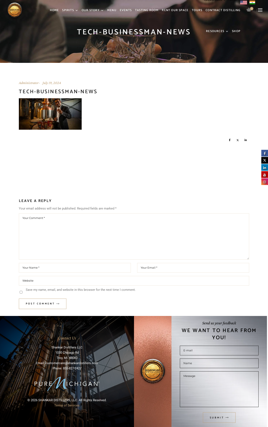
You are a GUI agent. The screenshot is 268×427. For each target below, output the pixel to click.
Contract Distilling (223, 10)
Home (54, 10)
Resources (217, 31)
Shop (236, 31)
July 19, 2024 (52, 83)
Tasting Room (146, 10)
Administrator (29, 83)
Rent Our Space (175, 10)
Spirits (70, 10)
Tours (197, 10)
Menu (111, 10)
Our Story (93, 10)
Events (126, 10)
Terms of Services (67, 405)
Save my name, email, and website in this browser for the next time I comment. (81, 290)
